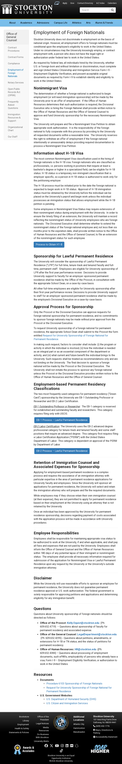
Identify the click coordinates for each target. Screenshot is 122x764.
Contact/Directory (85, 3)
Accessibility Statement (106, 737)
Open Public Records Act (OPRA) (14, 92)
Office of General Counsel (11, 37)
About (12, 22)
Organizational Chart (15, 129)
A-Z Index (100, 3)
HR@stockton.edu (85, 649)
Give (72, 3)
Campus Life (60, 22)
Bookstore (24, 716)
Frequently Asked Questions (13, 104)
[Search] (94, 10)
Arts (88, 22)
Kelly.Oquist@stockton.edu (83, 622)
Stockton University (26, 9)
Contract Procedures (14, 49)
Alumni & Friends (104, 22)
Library (26, 720)
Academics (26, 22)
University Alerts (41, 741)
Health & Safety (22, 728)
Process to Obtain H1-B (49, 244)
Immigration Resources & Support (14, 117)
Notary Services (16, 82)
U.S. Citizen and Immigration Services (67, 703)
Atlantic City (78, 724)
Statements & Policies (19, 732)
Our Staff (12, 136)
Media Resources (44, 729)
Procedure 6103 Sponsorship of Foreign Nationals (74, 683)
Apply (65, 3)
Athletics (76, 22)
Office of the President (43, 718)
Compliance (14, 63)
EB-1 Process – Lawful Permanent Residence (62, 420)
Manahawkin (79, 732)
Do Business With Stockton (42, 736)
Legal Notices (42, 723)
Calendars (112, 3)
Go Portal (56, 2)
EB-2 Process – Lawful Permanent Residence (62, 450)
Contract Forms (16, 57)
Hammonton (79, 728)
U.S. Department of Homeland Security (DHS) (71, 699)
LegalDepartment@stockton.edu (97, 634)
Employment (23, 724)
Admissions (43, 22)
